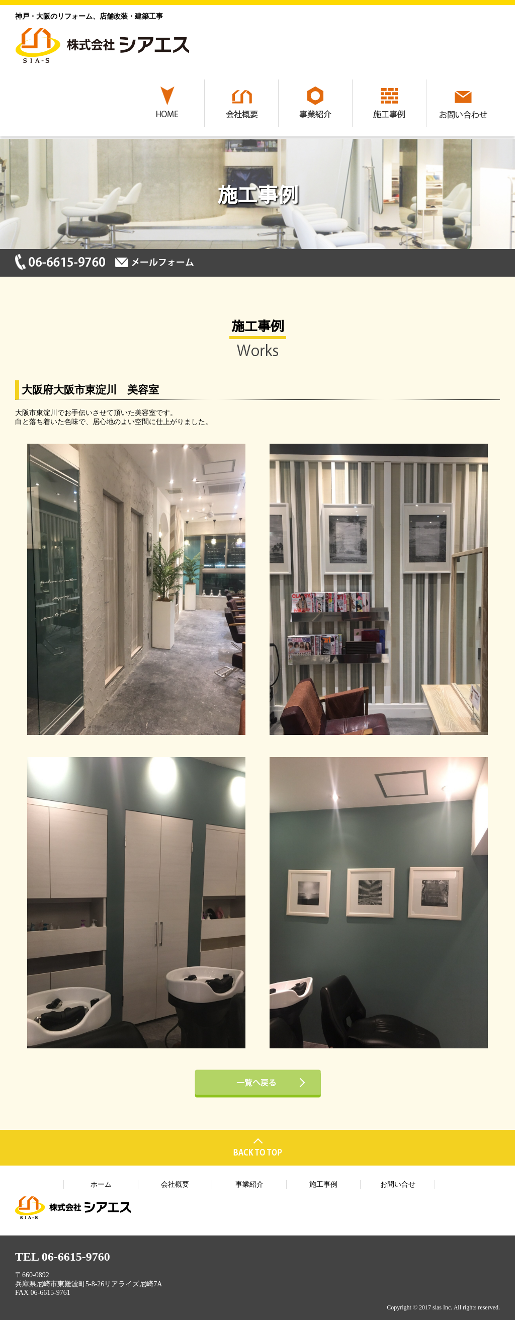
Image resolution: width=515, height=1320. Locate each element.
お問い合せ (397, 1184)
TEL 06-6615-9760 (62, 1256)
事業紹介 (249, 1184)
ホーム (101, 1184)
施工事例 (323, 1184)
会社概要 (175, 1184)
